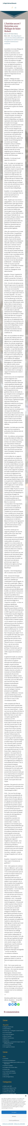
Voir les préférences (14, 1120)
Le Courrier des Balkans (9, 1071)
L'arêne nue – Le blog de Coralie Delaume (14, 1030)
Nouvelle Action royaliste (10, 1073)
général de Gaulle (12, 39)
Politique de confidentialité (7, 1123)
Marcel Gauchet (7, 1036)
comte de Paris (8, 38)
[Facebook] (9, 1004)
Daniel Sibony (7, 1028)
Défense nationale (8, 1091)
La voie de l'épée (8, 1032)
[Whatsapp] (18, 1004)
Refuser (14, 1116)
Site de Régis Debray (9, 1076)
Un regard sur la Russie (9, 1047)
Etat (5, 39)
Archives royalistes (8, 1065)
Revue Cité (6, 1075)
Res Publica (14, 34)
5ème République (15, 36)
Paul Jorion (6, 1040)
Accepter (14, 1112)
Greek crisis (6, 1069)
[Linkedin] (15, 1004)
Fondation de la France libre (10, 1067)
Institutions (14, 41)
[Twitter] (12, 1004)
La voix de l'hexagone (9, 1034)
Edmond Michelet (18, 38)
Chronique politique (9, 1090)
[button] (26, 1096)
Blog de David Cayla (8, 1026)
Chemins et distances (9, 1088)
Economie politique (8, 1093)
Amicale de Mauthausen (9, 1060)
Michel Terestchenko (9, 1038)
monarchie (7, 43)
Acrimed (6, 1058)
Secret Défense (7, 1045)
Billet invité (6, 1086)
